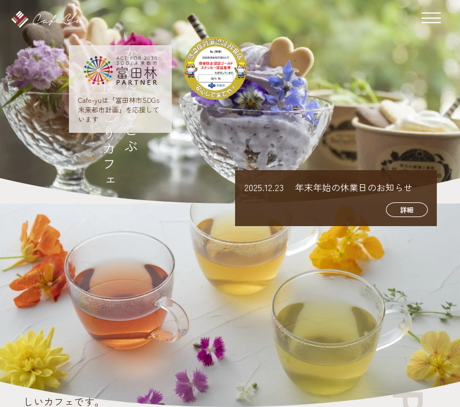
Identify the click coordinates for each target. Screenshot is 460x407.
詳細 (407, 209)
